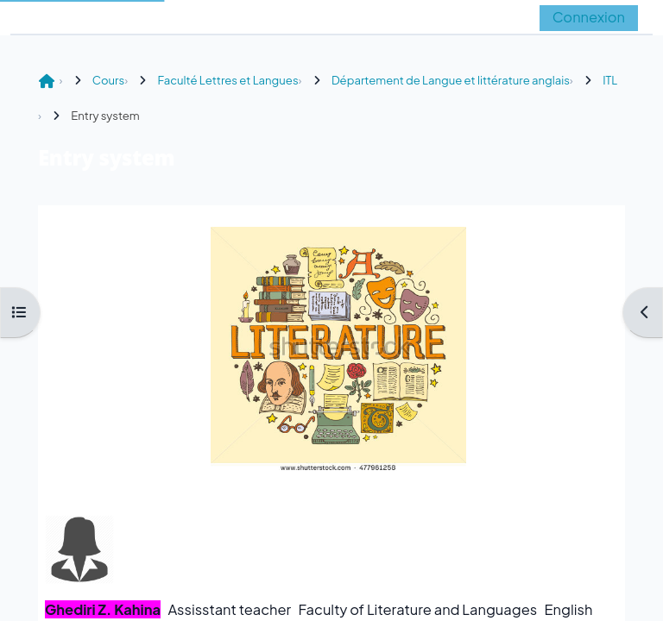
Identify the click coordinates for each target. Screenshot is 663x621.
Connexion (588, 17)
